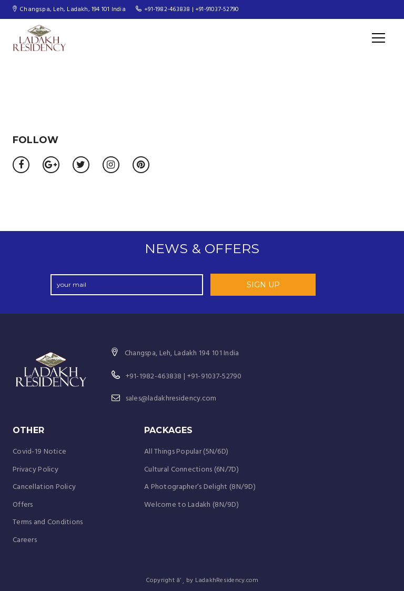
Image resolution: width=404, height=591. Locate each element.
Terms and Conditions (48, 522)
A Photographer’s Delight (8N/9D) (200, 487)
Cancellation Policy (44, 487)
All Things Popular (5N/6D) (186, 452)
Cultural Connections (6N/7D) (191, 470)
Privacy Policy (35, 470)
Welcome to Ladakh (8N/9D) (191, 505)
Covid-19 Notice (39, 452)
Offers (23, 505)
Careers (25, 540)
